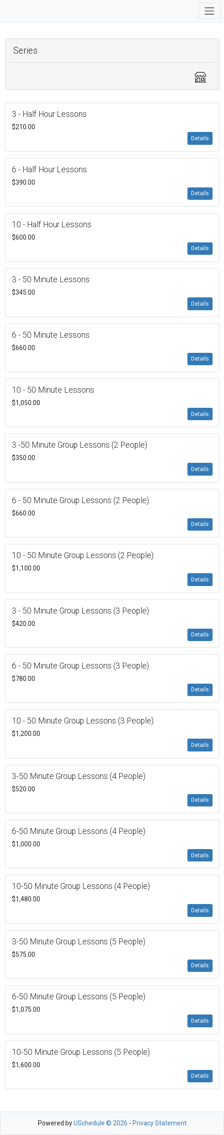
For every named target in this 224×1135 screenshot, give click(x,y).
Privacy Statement (160, 1123)
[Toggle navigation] (209, 11)
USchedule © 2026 (101, 1123)
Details (200, 138)
